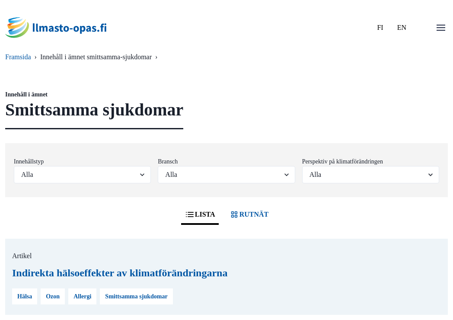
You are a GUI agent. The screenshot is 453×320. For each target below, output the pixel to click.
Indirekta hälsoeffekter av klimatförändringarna (119, 272)
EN (401, 27)
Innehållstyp (29, 161)
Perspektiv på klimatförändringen (342, 161)
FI (380, 27)
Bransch (168, 161)
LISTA (200, 214)
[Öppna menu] (441, 27)
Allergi (82, 296)
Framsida (18, 57)
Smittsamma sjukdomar (136, 296)
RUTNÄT (249, 214)
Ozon (53, 296)
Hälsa (24, 296)
